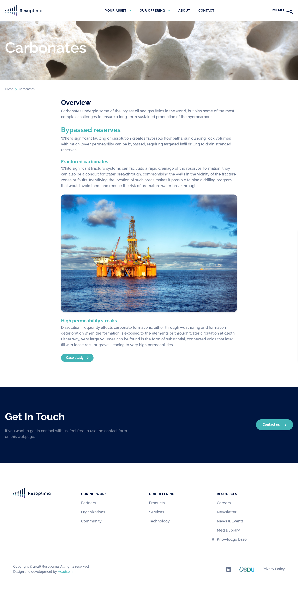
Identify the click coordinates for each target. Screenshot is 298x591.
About (184, 10)
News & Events (230, 521)
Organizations (93, 512)
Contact (206, 10)
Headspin (65, 572)
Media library (228, 530)
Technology (159, 521)
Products (157, 503)
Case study (75, 358)
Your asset (115, 10)
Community (91, 521)
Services (156, 512)
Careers (224, 503)
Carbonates (27, 89)
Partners (88, 503)
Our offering (152, 10)
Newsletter (227, 512)
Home (9, 89)
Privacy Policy (274, 569)
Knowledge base (232, 539)
